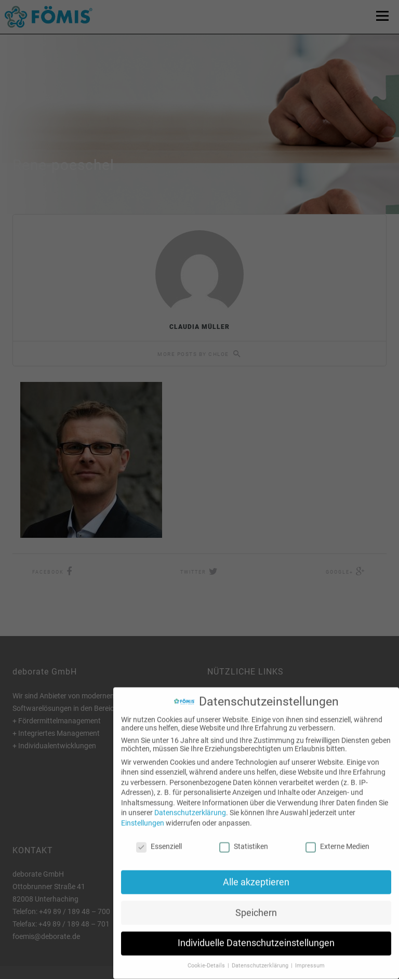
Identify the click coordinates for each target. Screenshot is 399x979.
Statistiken (243, 838)
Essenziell (159, 838)
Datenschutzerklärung (190, 804)
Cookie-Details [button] (207, 957)
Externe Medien (337, 838)
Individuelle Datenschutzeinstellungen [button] (256, 935)
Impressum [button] (310, 957)
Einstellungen (142, 815)
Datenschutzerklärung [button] (261, 957)
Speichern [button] (256, 904)
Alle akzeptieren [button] (256, 873)
